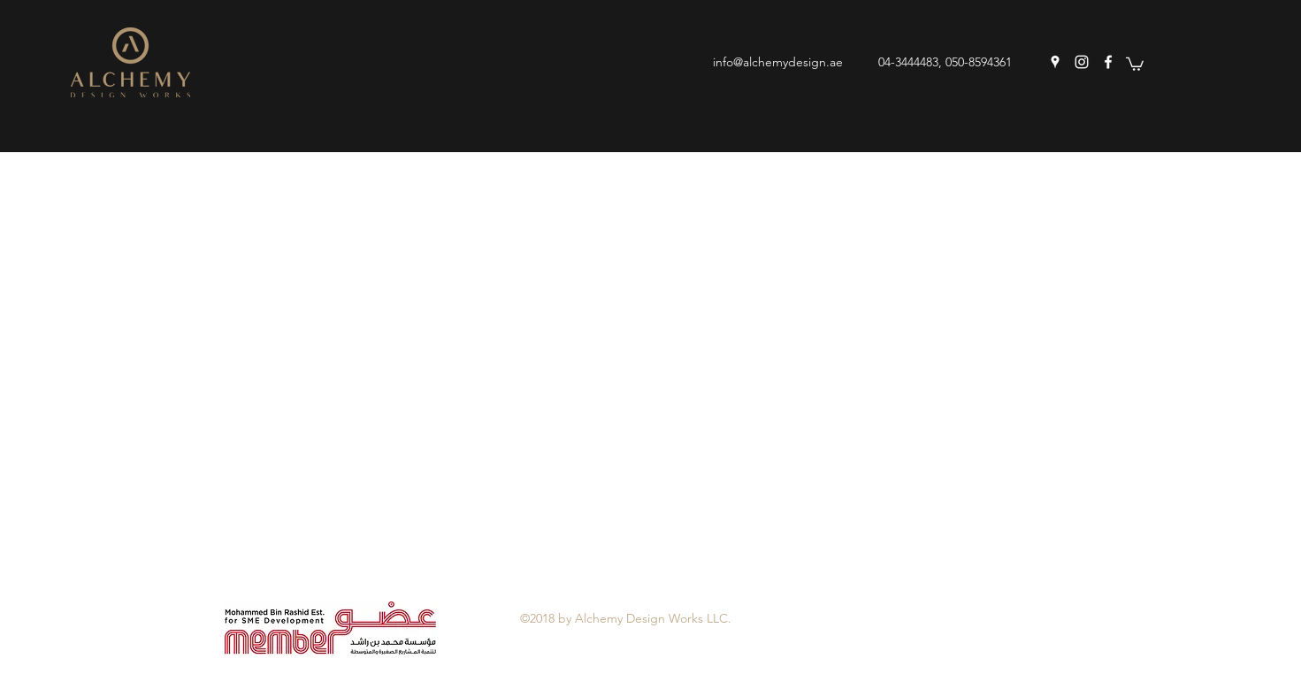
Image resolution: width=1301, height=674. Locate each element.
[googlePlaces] (1055, 62)
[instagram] (1082, 62)
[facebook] (1108, 62)
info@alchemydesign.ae (778, 62)
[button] (1135, 63)
